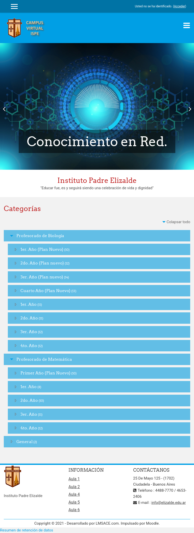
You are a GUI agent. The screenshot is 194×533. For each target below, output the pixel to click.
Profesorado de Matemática (44, 359)
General (24, 441)
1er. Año (28, 304)
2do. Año (29, 317)
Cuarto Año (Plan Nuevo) (45, 290)
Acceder (179, 6)
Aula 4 (74, 494)
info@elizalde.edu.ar (168, 502)
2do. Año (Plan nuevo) (42, 262)
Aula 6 (74, 509)
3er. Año (28, 331)
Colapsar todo (178, 222)
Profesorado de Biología (40, 235)
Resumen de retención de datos (26, 530)
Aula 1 (74, 479)
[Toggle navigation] (186, 25)
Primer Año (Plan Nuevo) (45, 372)
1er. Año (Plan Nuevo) (41, 249)
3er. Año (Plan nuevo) (41, 276)
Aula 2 (74, 486)
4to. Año (28, 345)
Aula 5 (74, 502)
